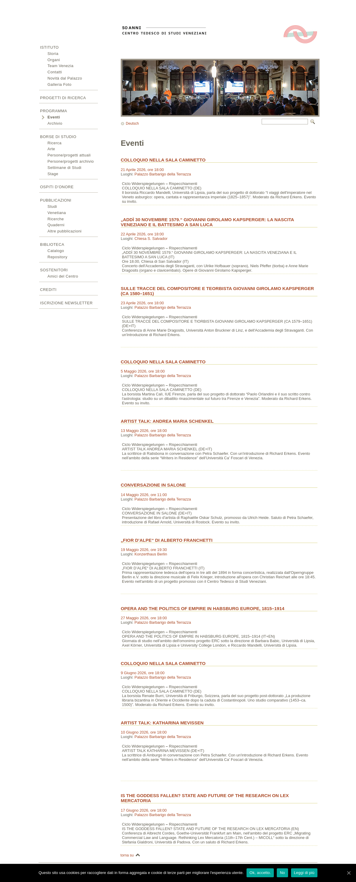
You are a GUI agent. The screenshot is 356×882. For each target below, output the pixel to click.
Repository (57, 257)
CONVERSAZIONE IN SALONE (153, 484)
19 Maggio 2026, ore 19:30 (144, 549)
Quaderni (55, 225)
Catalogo (55, 250)
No (282, 872)
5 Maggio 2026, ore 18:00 (143, 371)
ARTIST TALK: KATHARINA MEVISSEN (162, 722)
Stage (52, 174)
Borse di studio (58, 136)
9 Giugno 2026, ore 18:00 (142, 673)
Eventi (53, 117)
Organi (53, 60)
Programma (53, 111)
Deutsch (132, 123)
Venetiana (56, 212)
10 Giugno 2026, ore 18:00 (144, 732)
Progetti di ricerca (63, 98)
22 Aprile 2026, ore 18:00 (142, 234)
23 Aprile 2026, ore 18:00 (142, 303)
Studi (52, 206)
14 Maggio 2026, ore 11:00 (144, 495)
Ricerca (54, 143)
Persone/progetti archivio (70, 161)
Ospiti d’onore (57, 187)
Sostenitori (54, 270)
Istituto (49, 47)
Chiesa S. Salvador (150, 238)
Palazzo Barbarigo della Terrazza (162, 174)
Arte (51, 149)
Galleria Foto (59, 84)
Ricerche (55, 219)
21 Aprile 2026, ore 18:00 (142, 169)
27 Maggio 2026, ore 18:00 (144, 618)
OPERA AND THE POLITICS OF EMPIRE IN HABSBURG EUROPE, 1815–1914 (202, 608)
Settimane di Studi (64, 167)
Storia (52, 53)
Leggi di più (304, 872)
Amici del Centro (62, 276)
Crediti (48, 289)
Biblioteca (52, 244)
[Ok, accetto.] (349, 873)
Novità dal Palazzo (64, 78)
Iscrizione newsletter (66, 303)
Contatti (54, 72)
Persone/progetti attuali (69, 155)
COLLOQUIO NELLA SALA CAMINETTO (163, 159)
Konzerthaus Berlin (150, 554)
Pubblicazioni (55, 200)
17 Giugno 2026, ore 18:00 (144, 810)
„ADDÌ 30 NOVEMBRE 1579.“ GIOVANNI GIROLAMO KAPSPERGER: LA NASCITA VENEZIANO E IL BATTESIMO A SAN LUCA (207, 222)
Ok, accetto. (260, 872)
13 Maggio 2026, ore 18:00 (144, 430)
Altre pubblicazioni (64, 231)
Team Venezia (60, 66)
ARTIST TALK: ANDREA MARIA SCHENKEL (167, 421)
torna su (127, 855)
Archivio (54, 123)
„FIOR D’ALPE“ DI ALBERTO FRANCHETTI (166, 540)
